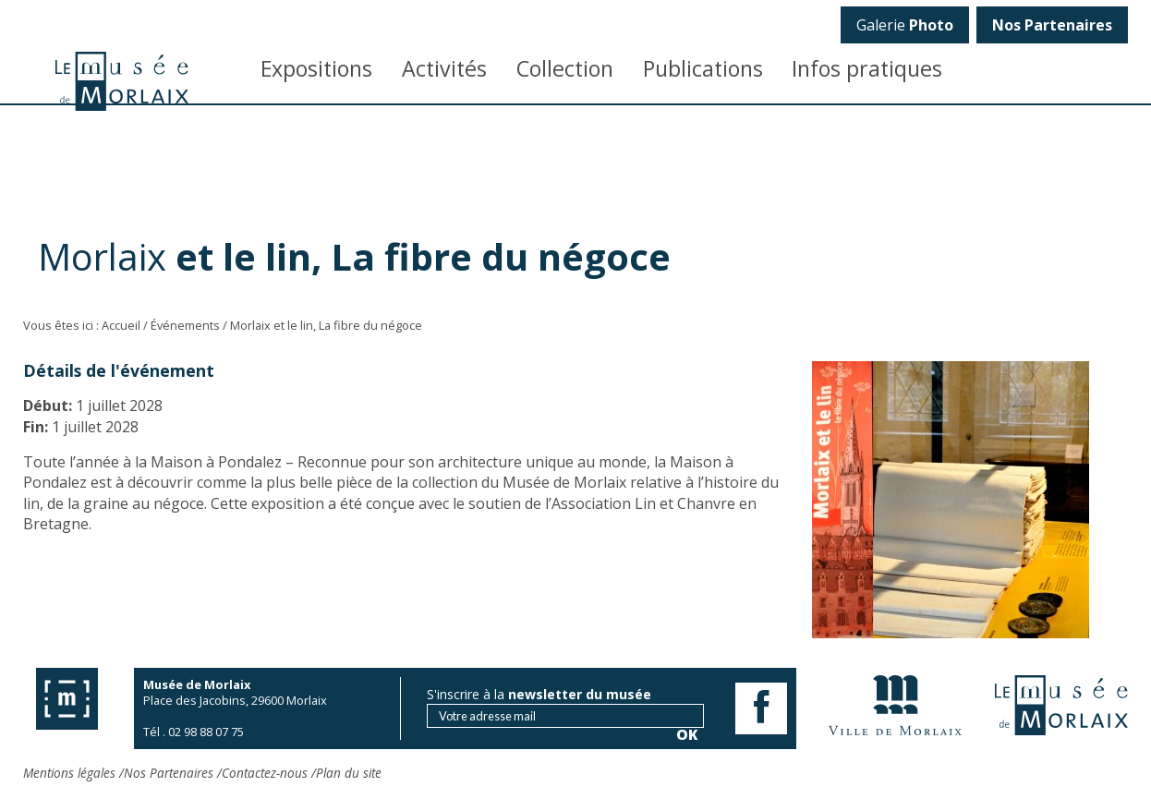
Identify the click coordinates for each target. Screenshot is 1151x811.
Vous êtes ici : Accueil (81, 325)
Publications (703, 68)
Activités (444, 68)
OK (1102, 319)
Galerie (904, 25)
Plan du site (349, 772)
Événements (185, 325)
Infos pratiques (867, 68)
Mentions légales (69, 772)
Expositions (316, 68)
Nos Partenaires (168, 772)
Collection (564, 68)
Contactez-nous (265, 772)
